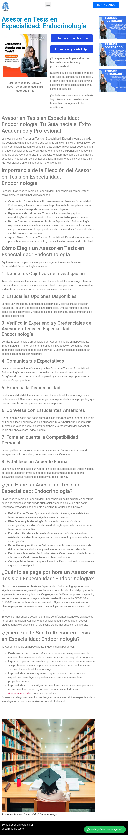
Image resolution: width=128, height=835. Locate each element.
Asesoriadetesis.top (20, 693)
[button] (48, 4)
